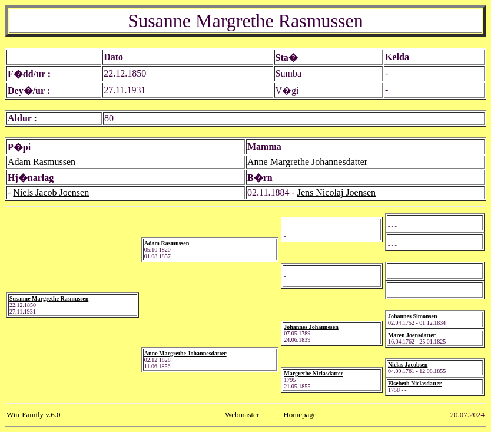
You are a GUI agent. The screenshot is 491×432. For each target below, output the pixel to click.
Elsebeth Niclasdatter (415, 383)
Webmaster (242, 414)
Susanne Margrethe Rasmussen (48, 298)
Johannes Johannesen (311, 327)
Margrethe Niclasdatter (313, 373)
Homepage (299, 414)
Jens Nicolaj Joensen (336, 192)
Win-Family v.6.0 (33, 414)
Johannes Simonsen (412, 316)
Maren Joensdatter (412, 335)
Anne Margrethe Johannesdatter (307, 162)
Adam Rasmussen (41, 162)
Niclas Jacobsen (408, 364)
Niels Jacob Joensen (51, 192)
